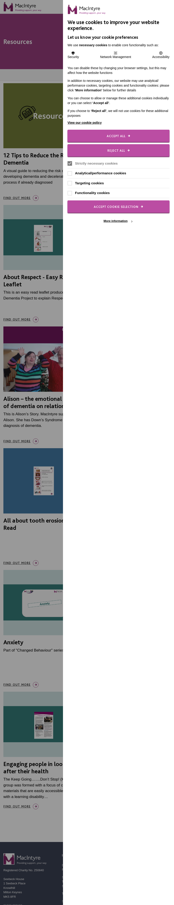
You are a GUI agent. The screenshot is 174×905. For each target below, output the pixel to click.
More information (116, 221)
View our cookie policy (85, 122)
